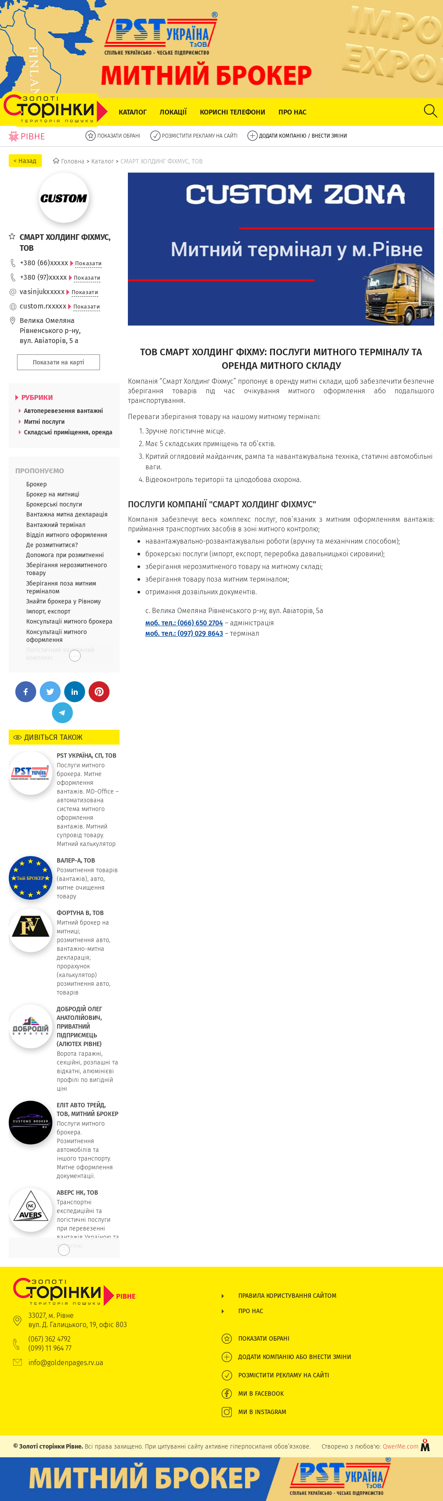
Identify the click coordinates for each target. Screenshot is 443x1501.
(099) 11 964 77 (50, 1348)
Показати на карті (58, 362)
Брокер (36, 484)
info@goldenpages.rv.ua (65, 1363)
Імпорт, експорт (48, 611)
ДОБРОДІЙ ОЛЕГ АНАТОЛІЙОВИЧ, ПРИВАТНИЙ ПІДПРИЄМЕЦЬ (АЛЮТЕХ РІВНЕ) (79, 1026)
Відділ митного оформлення (66, 534)
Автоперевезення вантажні (63, 410)
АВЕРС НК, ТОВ (77, 1192)
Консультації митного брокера (69, 621)
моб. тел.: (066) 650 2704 (184, 623)
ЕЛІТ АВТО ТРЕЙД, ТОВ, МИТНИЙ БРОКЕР (87, 1109)
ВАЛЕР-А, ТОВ (76, 860)
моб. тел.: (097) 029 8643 (184, 633)
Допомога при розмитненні (65, 555)
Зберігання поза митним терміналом (61, 587)
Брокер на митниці (52, 494)
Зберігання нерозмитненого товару (66, 569)
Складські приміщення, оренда (68, 432)
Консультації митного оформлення (56, 635)
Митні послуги (44, 421)
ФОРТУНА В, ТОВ (80, 912)
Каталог (133, 112)
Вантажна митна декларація (67, 514)
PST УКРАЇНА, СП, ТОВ (87, 755)
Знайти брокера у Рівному (63, 601)
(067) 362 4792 (49, 1339)
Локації (173, 112)
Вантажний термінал (56, 524)
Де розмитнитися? (52, 545)
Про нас (292, 112)
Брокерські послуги (54, 504)
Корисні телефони (232, 112)
